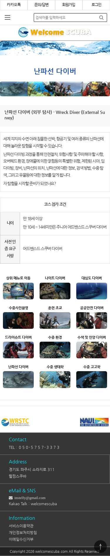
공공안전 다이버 (92, 308)
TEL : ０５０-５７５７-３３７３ (34, 447)
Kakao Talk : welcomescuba (33, 503)
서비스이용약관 (21, 526)
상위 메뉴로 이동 (18, 278)
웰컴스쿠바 (17, 476)
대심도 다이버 (92, 278)
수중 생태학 (55, 367)
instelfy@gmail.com (29, 498)
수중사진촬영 (18, 308)
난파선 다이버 (18, 367)
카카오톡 (14, 4)
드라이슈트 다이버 (18, 337)
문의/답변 (41, 4)
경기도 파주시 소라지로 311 (32, 469)
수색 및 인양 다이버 (91, 337)
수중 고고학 (91, 367)
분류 (7, 17)
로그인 (96, 4)
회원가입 (68, 4)
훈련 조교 (55, 308)
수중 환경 (55, 337)
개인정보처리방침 (23, 532)
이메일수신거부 (21, 539)
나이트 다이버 (55, 278)
